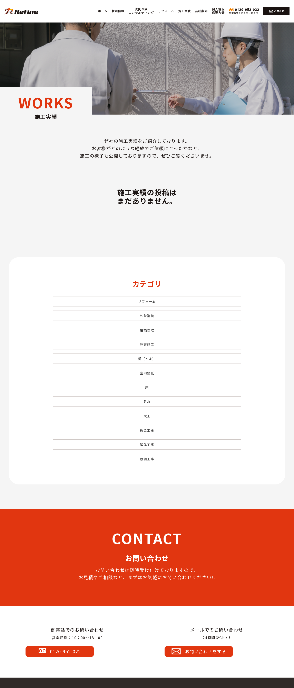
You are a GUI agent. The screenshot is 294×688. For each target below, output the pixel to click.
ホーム (103, 11)
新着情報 (118, 11)
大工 (210, 338)
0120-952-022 (76, 556)
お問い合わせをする (216, 556)
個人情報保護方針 (218, 11)
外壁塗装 (147, 301)
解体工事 (147, 356)
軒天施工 (83, 319)
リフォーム (166, 11)
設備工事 (210, 356)
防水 (147, 338)
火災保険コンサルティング (141, 11)
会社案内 (201, 11)
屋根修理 (210, 301)
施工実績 (184, 11)
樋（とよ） (147, 319)
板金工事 (83, 356)
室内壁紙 (210, 319)
